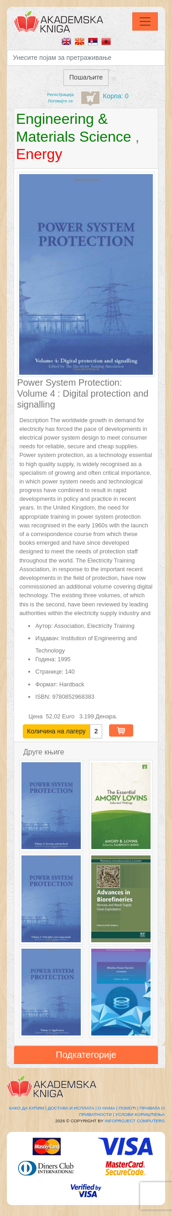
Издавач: (47, 638)
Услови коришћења (140, 1114)
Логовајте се (60, 100)
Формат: (46, 684)
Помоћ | (128, 1107)
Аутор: (43, 625)
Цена (36, 716)
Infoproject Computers (135, 1120)
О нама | (107, 1107)
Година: (45, 659)
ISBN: (42, 696)
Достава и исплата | (72, 1107)
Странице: (49, 671)
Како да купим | (28, 1107)
